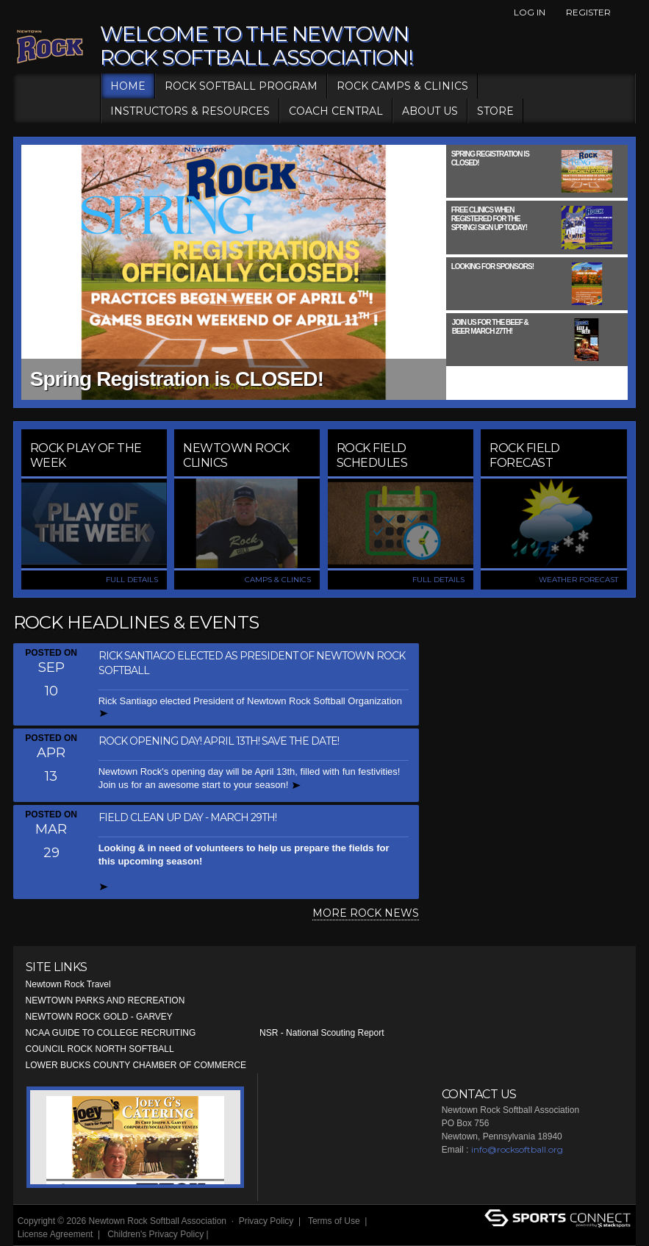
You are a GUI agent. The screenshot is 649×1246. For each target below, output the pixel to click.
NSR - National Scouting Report (321, 1033)
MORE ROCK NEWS (365, 913)
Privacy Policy (266, 1221)
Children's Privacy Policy (155, 1234)
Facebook (628, 12)
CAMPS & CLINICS (278, 579)
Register (588, 12)
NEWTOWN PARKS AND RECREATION (105, 1000)
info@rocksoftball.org (517, 1149)
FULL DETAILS (132, 579)
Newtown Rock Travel (68, 984)
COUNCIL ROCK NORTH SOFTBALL (100, 1049)
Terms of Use (334, 1221)
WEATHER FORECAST (578, 579)
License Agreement (55, 1234)
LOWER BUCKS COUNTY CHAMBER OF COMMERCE (136, 1065)
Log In (529, 12)
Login (229, 1234)
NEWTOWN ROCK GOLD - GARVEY (99, 1017)
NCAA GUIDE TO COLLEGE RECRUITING (111, 1033)
